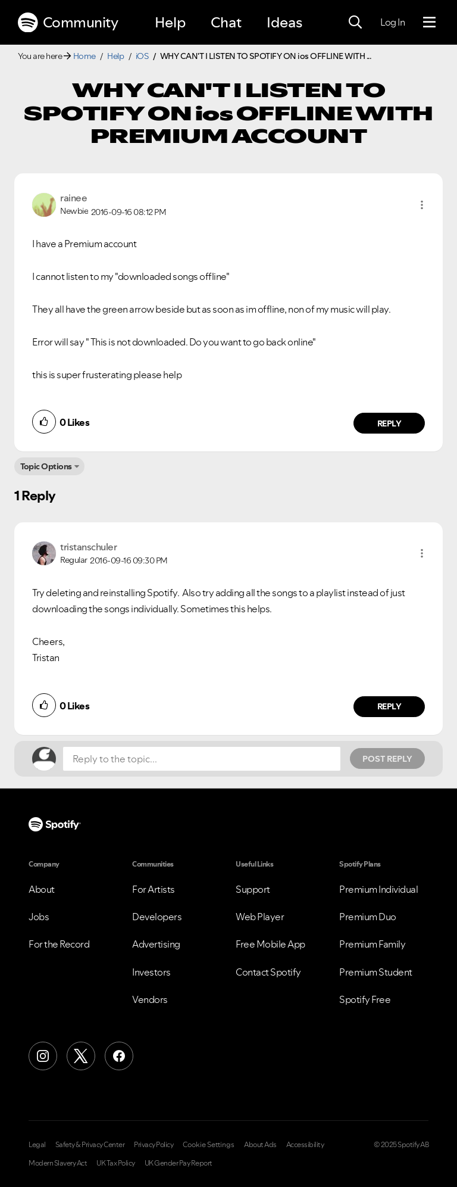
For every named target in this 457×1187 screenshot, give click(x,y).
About (42, 889)
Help (170, 22)
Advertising (156, 944)
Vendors (150, 999)
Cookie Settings (208, 1144)
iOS (142, 56)
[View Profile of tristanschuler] (88, 546)
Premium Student (375, 972)
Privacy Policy (153, 1144)
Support (253, 889)
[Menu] (429, 22)
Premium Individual (378, 889)
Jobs (39, 916)
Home (84, 56)
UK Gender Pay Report (178, 1163)
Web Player (260, 916)
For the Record (59, 944)
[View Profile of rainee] (73, 197)
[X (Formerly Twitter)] (81, 1056)
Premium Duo (367, 916)
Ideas (284, 22)
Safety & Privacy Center (90, 1144)
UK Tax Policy (115, 1163)
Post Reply (387, 759)
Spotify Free (364, 999)
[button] (422, 205)
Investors (151, 972)
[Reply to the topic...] (201, 759)
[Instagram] (43, 1056)
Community (68, 23)
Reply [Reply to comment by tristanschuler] (389, 706)
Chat (226, 22)
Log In (392, 22)
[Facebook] (119, 1056)
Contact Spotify (268, 972)
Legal (37, 1144)
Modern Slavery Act (58, 1163)
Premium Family (372, 944)
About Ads (260, 1144)
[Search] (355, 22)
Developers (156, 916)
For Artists (153, 889)
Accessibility (305, 1144)
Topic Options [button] (46, 466)
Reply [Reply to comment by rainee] (389, 423)
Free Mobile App (270, 944)
